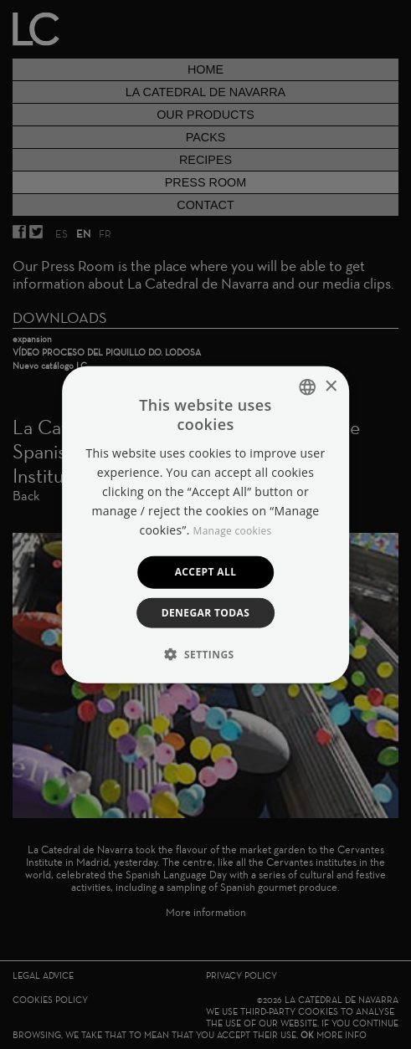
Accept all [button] (206, 572)
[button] (205, 653)
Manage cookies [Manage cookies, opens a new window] (232, 531)
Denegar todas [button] (206, 612)
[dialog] (205, 524)
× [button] (330, 386)
